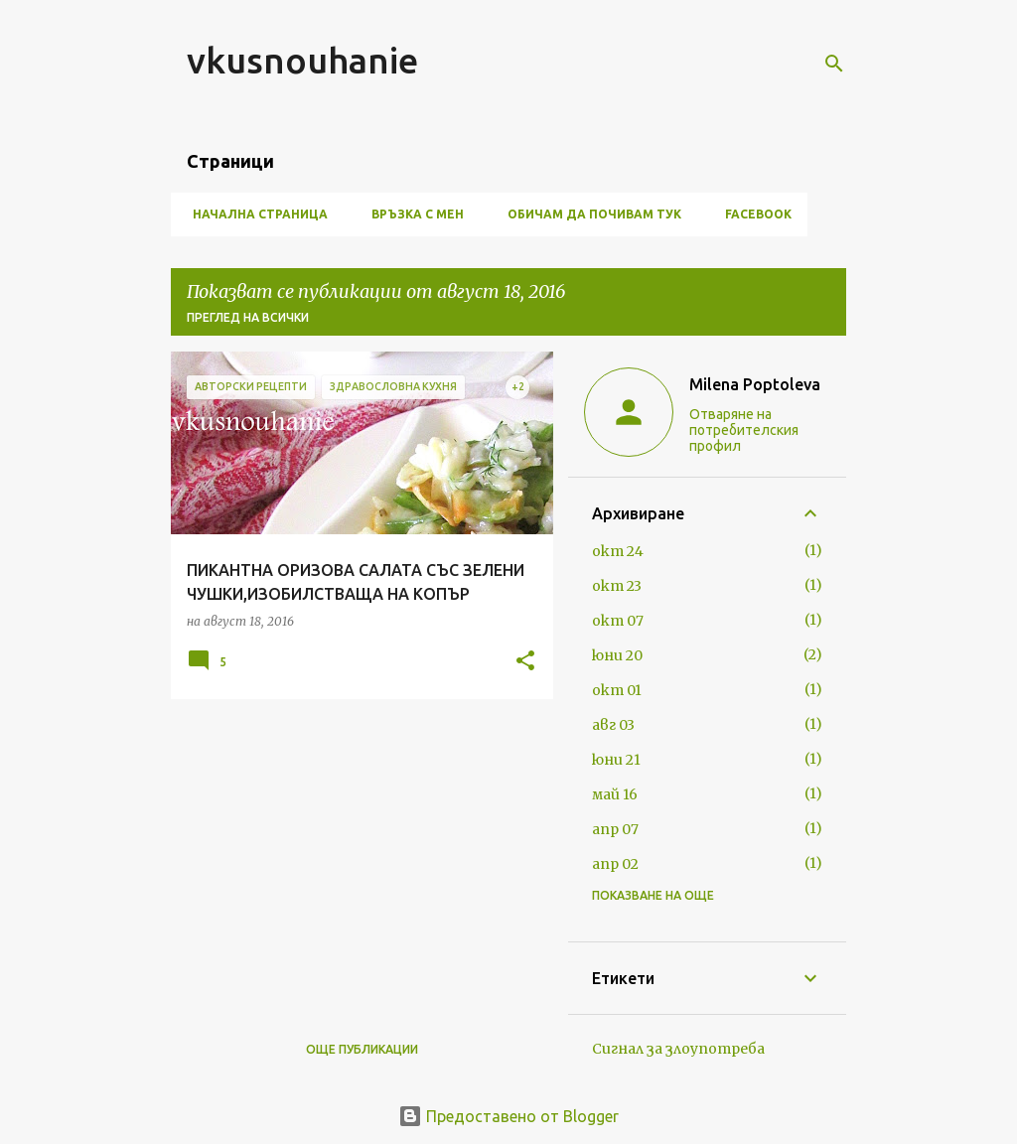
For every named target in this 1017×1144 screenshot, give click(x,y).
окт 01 (617, 690)
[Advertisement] (354, 853)
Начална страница (254, 214)
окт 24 (618, 551)
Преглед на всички (248, 317)
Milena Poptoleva (754, 384)
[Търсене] (834, 63)
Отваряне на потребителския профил (744, 430)
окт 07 (618, 621)
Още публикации (362, 1049)
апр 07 (615, 829)
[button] (525, 661)
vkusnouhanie (302, 60)
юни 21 (616, 760)
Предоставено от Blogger (508, 1116)
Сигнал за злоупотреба (678, 1049)
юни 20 (617, 655)
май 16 (615, 794)
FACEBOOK (752, 214)
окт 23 (617, 586)
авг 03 (613, 725)
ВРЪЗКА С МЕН (411, 214)
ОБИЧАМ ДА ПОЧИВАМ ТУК (588, 214)
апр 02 (615, 864)
